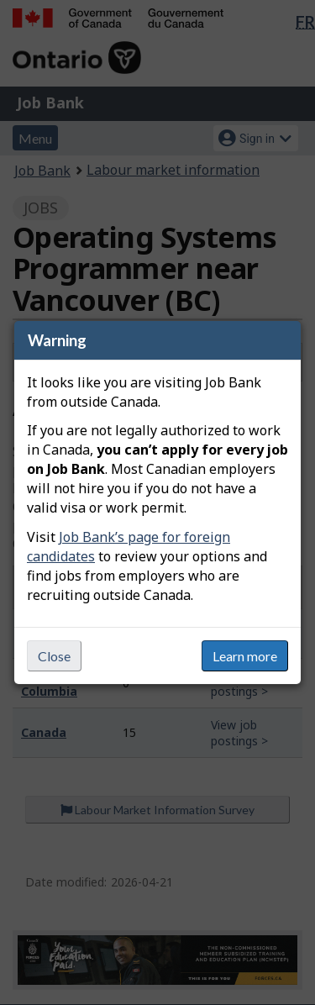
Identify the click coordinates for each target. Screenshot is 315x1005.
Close (54, 656)
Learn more (245, 656)
